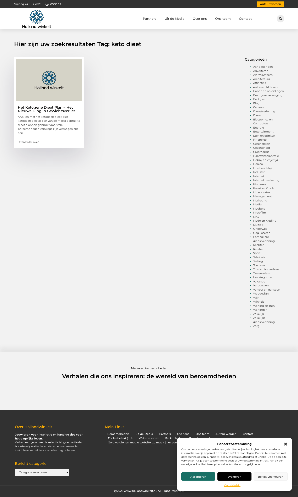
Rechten (259, 245)
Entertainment (263, 131)
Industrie (259, 172)
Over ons (200, 19)
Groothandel (261, 151)
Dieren (257, 115)
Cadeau (258, 107)
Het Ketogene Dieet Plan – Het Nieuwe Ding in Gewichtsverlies (47, 109)
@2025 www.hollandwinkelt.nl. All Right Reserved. (149, 490)
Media (257, 204)
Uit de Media (174, 19)
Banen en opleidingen (268, 91)
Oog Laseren (261, 232)
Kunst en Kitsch (263, 188)
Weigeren (234, 476)
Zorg (256, 326)
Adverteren (260, 70)
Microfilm (259, 212)
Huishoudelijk (262, 168)
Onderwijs (260, 228)
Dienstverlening (264, 111)
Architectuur (261, 79)
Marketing (260, 200)
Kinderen (259, 184)
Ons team (223, 19)
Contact (245, 19)
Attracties (259, 83)
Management (262, 196)
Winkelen (259, 301)
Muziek (258, 224)
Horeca (258, 164)
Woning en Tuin (264, 305)
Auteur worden (226, 434)
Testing (258, 261)
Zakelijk (258, 313)
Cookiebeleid (232, 485)
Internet (258, 176)
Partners (149, 19)
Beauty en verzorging (267, 95)
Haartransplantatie (266, 155)
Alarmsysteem (263, 74)
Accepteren (198, 476)
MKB (256, 216)
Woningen (260, 309)
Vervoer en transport (266, 289)
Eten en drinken (29, 142)
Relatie (258, 249)
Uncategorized (263, 277)
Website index (149, 438)
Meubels (259, 208)
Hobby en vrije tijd (265, 160)
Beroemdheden (118, 434)
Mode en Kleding (264, 220)
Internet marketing (266, 180)
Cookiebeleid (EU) (120, 438)
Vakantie (259, 281)
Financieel (260, 139)
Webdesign (261, 293)
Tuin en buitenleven (267, 269)
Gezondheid (261, 147)
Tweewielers (261, 273)
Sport (256, 253)
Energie (258, 127)
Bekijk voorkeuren (270, 476)
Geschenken (261, 143)
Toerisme (259, 265)
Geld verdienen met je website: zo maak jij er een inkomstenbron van (156, 442)
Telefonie (259, 257)
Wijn (256, 297)
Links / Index (261, 192)
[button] (285, 444)
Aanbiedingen (263, 66)
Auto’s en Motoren (265, 87)
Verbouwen (261, 285)
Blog (256, 103)
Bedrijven (259, 99)
